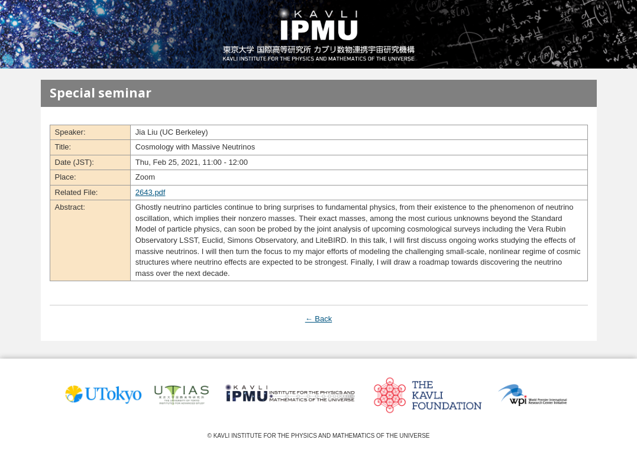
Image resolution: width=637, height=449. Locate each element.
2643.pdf (150, 192)
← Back (318, 318)
